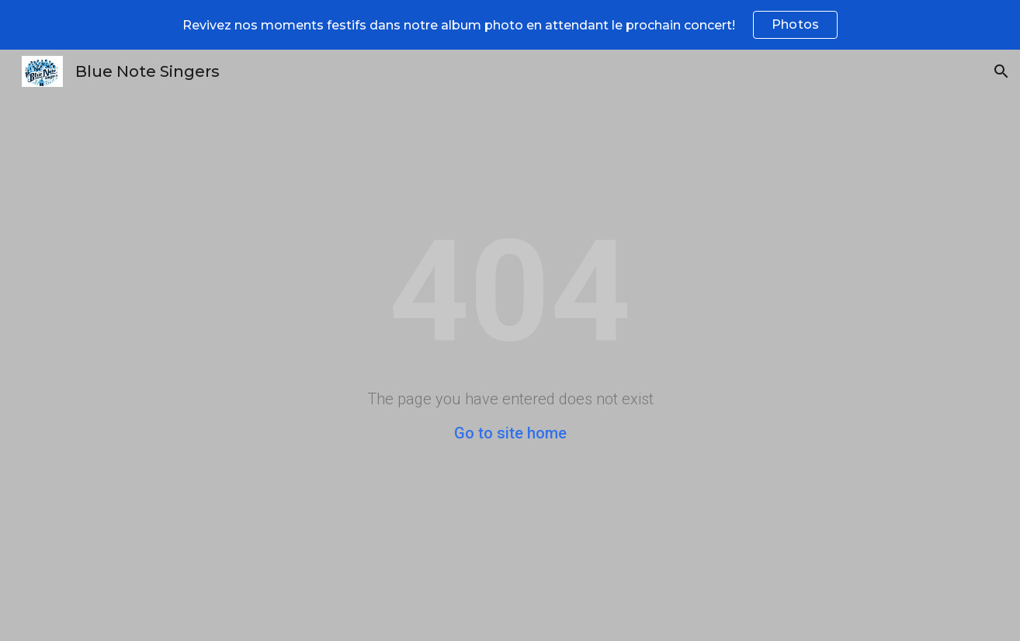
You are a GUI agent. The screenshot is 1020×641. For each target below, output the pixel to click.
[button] (1001, 71)
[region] (510, 25)
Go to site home (510, 433)
